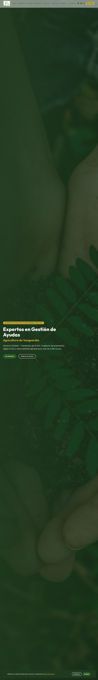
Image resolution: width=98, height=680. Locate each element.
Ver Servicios (9, 356)
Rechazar (77, 674)
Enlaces (46, 3)
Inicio (14, 3)
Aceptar (86, 674)
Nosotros (21, 3)
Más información (49, 674)
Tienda (90, 3)
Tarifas (63, 3)
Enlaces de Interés (27, 356)
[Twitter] (81, 3)
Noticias (30, 3)
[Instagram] (84, 3)
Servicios (55, 3)
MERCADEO (38, 3)
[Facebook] (78, 3)
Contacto (72, 3)
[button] (6, 3)
